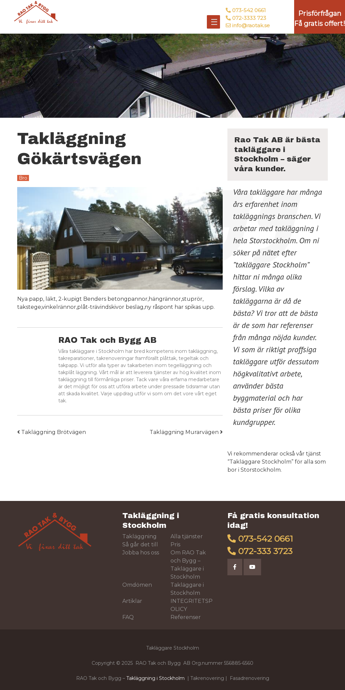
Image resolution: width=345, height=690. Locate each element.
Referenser (185, 617)
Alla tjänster (186, 536)
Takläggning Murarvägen (186, 432)
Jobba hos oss (140, 552)
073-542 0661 (249, 10)
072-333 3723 (265, 551)
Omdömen (137, 585)
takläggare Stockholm (271, 264)
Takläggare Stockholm (260, 462)
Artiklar (132, 601)
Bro (23, 178)
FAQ (128, 617)
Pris (175, 544)
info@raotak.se (251, 25)
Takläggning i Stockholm (155, 678)
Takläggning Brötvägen (51, 432)
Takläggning (139, 536)
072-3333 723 (249, 18)
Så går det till (140, 544)
